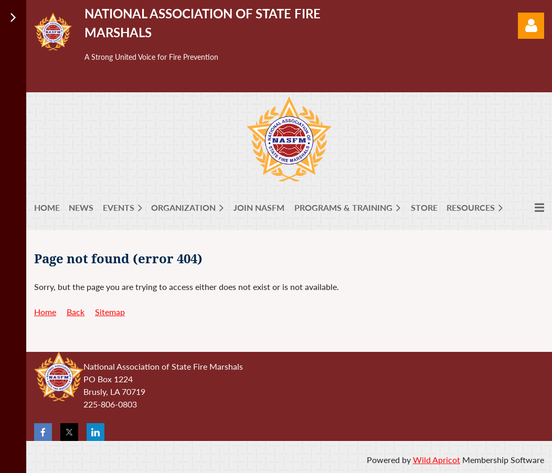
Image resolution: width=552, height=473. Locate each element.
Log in (531, 26)
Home (45, 312)
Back (75, 312)
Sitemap (110, 312)
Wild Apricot (436, 460)
